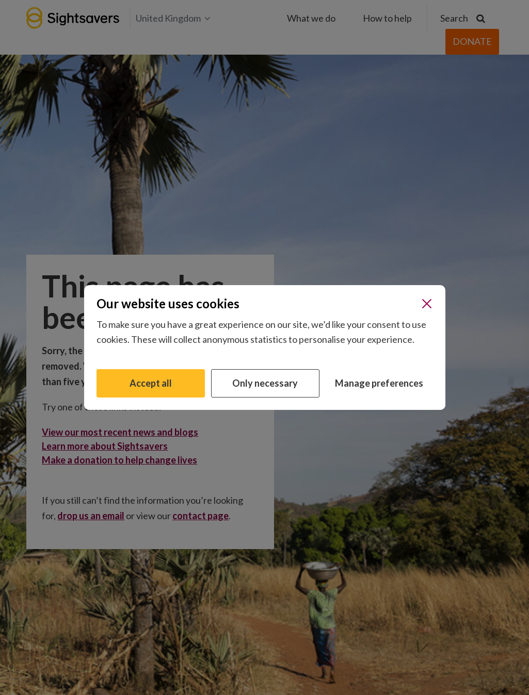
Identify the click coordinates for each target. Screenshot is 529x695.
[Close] (427, 303)
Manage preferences (379, 383)
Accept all (151, 383)
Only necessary (265, 383)
